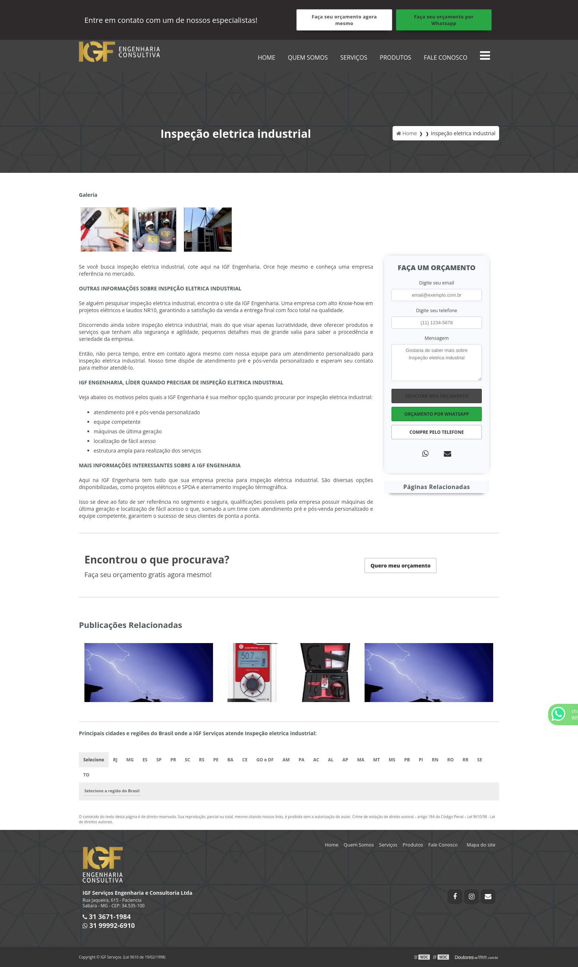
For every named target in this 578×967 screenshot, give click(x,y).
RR (466, 760)
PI (421, 760)
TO (86, 775)
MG (130, 760)
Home (266, 57)
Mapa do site (481, 844)
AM (286, 760)
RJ (115, 760)
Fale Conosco (445, 57)
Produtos (395, 57)
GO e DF (265, 760)
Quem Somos (308, 57)
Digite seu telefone (436, 310)
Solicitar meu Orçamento (437, 396)
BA (230, 760)
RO (450, 760)
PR (173, 760)
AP (345, 760)
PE (215, 760)
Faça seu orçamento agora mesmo (344, 20)
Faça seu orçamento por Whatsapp (444, 20)
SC (187, 760)
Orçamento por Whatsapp (436, 414)
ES (145, 760)
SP (158, 760)
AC (316, 760)
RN (435, 760)
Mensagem (437, 338)
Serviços (353, 57)
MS (392, 760)
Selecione (93, 760)
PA (301, 760)
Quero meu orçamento (400, 565)
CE (244, 760)
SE (479, 760)
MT (376, 760)
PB (407, 760)
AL (331, 760)
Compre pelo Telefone (437, 432)
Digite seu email (436, 282)
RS (202, 760)
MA (361, 760)
